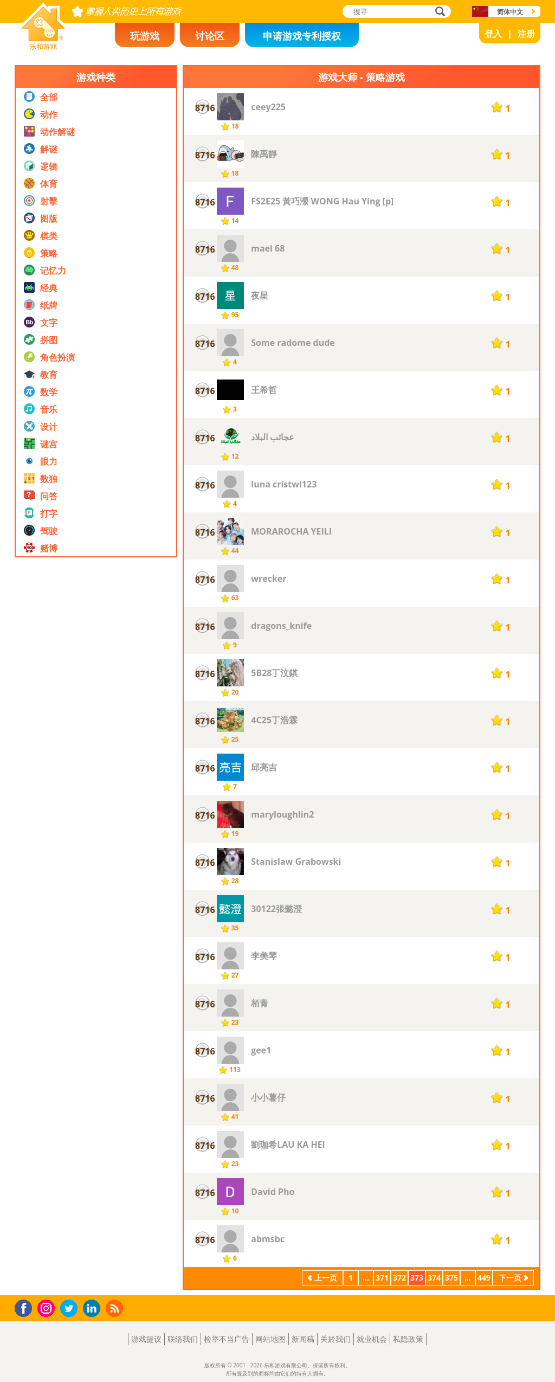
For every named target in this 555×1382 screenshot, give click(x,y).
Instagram (48, 1307)
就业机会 (372, 1339)
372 (399, 1277)
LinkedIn (93, 1308)
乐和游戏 (35, 46)
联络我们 (182, 1339)
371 (382, 1277)
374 (434, 1277)
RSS (115, 1308)
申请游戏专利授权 (302, 35)
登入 (493, 34)
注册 (526, 34)
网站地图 (270, 1339)
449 (484, 1277)
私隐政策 (408, 1339)
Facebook (26, 1307)
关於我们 (335, 1339)
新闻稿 (303, 1339)
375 (451, 1277)
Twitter (71, 1309)
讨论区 (209, 35)
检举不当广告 (226, 1339)
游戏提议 (146, 1339)
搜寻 (438, 12)
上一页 (325, 1277)
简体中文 (510, 11)
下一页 (510, 1277)
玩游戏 (144, 35)
